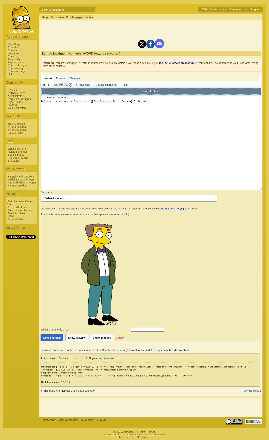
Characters (14, 50)
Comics (12, 56)
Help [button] (125, 84)
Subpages (14, 160)
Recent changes (17, 65)
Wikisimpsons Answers (21, 179)
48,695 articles (16, 123)
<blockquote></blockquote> (169, 366)
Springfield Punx (17, 207)
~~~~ (119, 358)
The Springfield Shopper (22, 182)
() (114, 375)
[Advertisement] (21, 295)
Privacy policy (48, 420)
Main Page (14, 44)
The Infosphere (16, 213)
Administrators (16, 96)
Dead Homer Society (20, 210)
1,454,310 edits (17, 129)
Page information (18, 157)
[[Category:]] (76, 366)
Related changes (17, 151)
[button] (120, 337)
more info (122, 214)
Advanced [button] (84, 84)
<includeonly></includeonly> (221, 366)
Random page (16, 68)
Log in (255, 9)
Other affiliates (16, 219)
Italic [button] (48, 84)
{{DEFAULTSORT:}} (64, 369)
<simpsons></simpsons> (70, 372)
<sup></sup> (116, 366)
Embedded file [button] (60, 84)
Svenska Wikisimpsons (21, 176)
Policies (12, 90)
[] (63, 366)
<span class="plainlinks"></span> (120, 369)
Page (45, 17)
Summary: (46, 192)
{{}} (56, 366)
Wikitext (47, 78)
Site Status (101, 420)
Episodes (13, 47)
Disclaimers (87, 420)
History (89, 17)
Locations (13, 53)
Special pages (16, 154)
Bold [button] (43, 84)
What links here (17, 148)
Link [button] (55, 84)
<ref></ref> (189, 366)
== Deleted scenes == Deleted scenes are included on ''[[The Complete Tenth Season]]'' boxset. (151, 142)
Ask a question (16, 62)
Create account (238, 9)
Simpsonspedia (17, 185)
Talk (204, 9)
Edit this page (74, 17)
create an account (183, 62)
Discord (12, 105)
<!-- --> (99, 369)
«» (109, 375)
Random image (17, 71)
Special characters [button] (106, 84)
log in (162, 62)
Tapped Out (14, 59)
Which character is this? (85, 329)
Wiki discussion (17, 107)
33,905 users (15, 132)
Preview (60, 78)
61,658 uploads (17, 126)
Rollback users (16, 93)
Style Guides (15, 102)
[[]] (67, 366)
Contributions (218, 9)
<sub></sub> (130, 366)
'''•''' (64, 382)
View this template (252, 391)
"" (112, 375)
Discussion (57, 17)
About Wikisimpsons (68, 420)
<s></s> (104, 366)
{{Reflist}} (201, 366)
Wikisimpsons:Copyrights (174, 208)
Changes (74, 78)
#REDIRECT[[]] (91, 366)
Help (10, 74)
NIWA (11, 216)
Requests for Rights (19, 99)
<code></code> (146, 366)
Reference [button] (65, 84)
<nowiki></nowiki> (85, 369)
